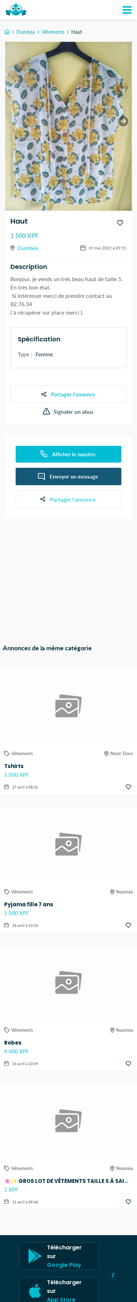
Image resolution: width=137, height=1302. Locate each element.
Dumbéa (25, 32)
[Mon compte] (127, 9)
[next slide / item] (123, 121)
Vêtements (53, 32)
